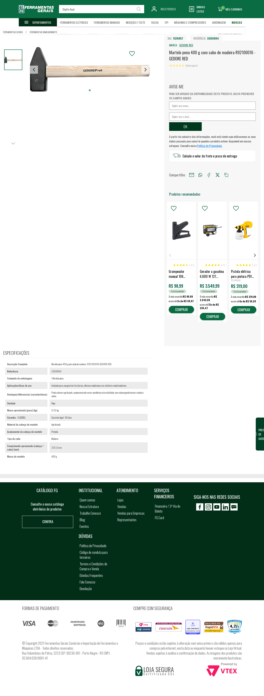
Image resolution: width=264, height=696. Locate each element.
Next (255, 255)
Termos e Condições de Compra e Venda (93, 566)
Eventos (84, 526)
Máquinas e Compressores (190, 22)
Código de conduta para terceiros (94, 555)
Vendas (121, 506)
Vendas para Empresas (131, 513)
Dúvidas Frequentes (91, 575)
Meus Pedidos (168, 9)
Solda (155, 22)
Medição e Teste (135, 22)
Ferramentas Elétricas (74, 22)
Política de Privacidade (93, 545)
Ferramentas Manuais (107, 22)
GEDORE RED (186, 45)
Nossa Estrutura (89, 506)
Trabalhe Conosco (90, 513)
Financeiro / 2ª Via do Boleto (167, 509)
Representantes (127, 519)
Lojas (120, 500)
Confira (47, 521)
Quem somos (87, 500)
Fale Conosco (87, 582)
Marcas (237, 22)
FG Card (159, 517)
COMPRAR (181, 309)
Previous (170, 255)
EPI (166, 22)
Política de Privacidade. (209, 145)
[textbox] (101, 9)
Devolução (86, 588)
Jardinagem (219, 22)
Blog (82, 519)
